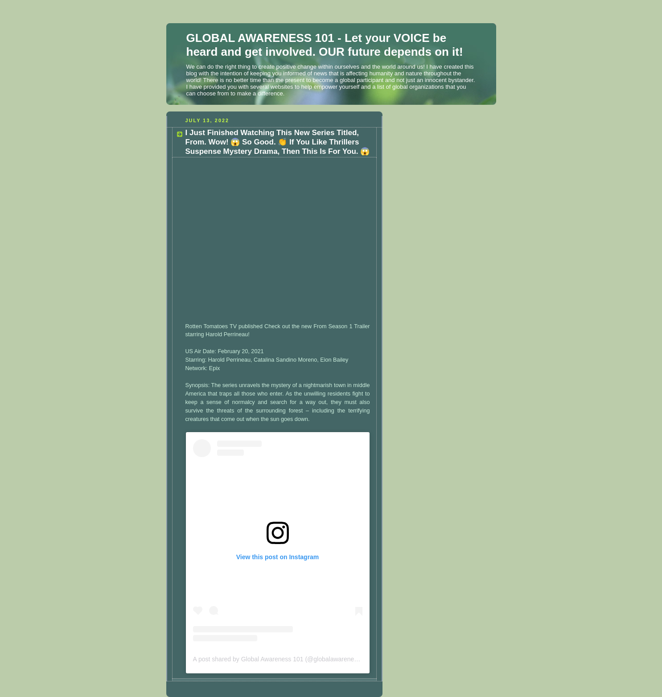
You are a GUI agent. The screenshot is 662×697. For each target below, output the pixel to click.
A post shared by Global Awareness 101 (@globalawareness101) (283, 659)
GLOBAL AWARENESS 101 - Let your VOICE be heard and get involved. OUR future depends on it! (324, 44)
